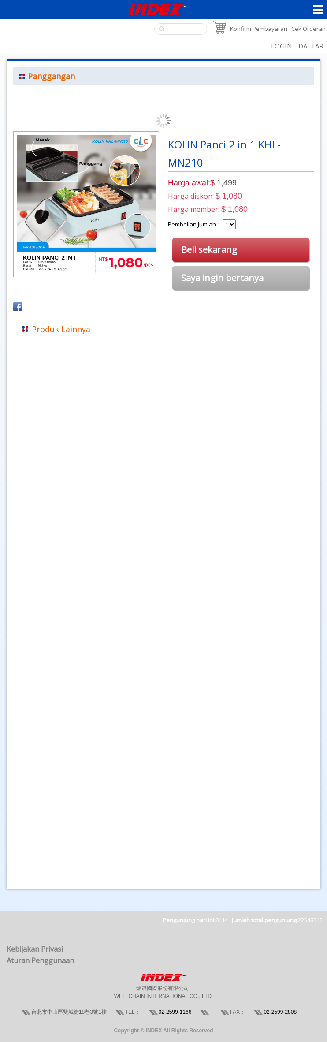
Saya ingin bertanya (222, 278)
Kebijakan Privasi (35, 949)
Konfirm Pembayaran (258, 29)
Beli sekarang (209, 250)
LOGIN (281, 45)
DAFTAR (310, 45)
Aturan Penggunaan (40, 960)
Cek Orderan (308, 29)
